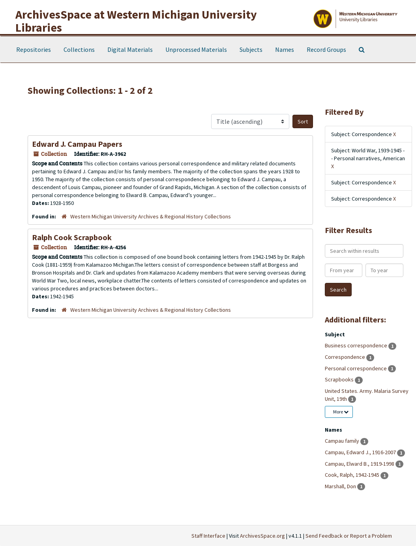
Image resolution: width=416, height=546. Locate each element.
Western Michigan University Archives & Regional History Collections (150, 216)
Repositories (33, 49)
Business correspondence (356, 345)
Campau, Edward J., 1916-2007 (361, 452)
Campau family (342, 440)
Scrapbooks (340, 379)
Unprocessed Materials (196, 49)
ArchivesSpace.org (262, 535)
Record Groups (326, 49)
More (341, 412)
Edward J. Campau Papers (77, 144)
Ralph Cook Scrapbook (72, 237)
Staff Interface (208, 535)
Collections (79, 49)
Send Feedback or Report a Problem (348, 535)
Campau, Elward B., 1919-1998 (360, 463)
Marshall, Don (341, 486)
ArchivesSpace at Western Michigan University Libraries (136, 21)
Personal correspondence (356, 368)
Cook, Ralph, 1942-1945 (352, 474)
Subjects (251, 49)
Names (284, 49)
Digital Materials (130, 49)
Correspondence (345, 356)
